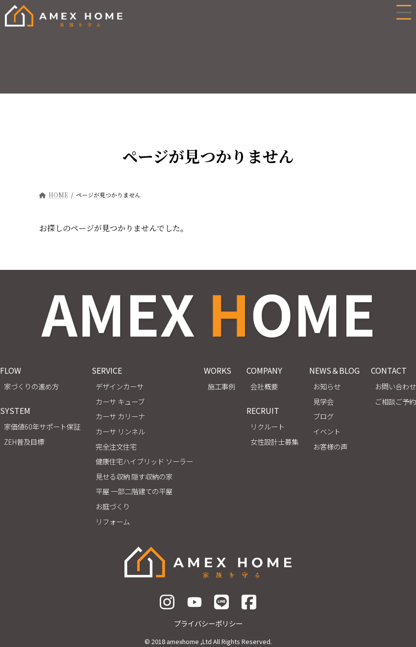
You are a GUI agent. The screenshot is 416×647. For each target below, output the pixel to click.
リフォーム (113, 521)
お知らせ (327, 386)
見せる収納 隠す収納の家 (134, 476)
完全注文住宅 (116, 446)
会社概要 (264, 386)
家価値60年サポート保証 (42, 426)
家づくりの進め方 (31, 386)
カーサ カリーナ (120, 416)
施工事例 (221, 386)
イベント (327, 431)
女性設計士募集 (274, 441)
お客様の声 (330, 446)
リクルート (267, 426)
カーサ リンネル (120, 431)
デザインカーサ (120, 386)
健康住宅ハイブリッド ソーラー (144, 461)
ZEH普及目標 (24, 441)
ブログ (323, 416)
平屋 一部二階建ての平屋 (134, 491)
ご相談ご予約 (395, 401)
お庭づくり (113, 506)
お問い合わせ (395, 386)
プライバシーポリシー (208, 623)
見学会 (323, 401)
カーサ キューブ (120, 401)
